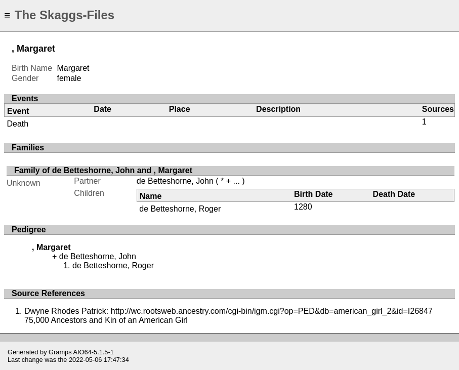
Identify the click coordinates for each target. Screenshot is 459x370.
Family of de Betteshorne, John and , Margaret (103, 170)
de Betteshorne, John (175, 181)
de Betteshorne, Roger (180, 208)
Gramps (60, 352)
